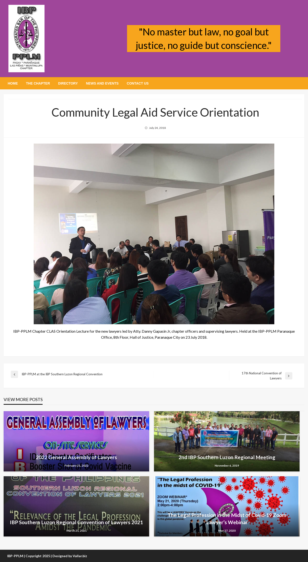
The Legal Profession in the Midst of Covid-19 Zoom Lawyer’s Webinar (226, 518)
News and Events (102, 83)
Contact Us (138, 83)
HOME (13, 83)
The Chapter (38, 83)
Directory (68, 83)
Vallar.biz (80, 556)
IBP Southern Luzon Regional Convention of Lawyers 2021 (76, 522)
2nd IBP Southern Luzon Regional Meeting (227, 457)
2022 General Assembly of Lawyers (76, 457)
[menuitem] (13, 83)
